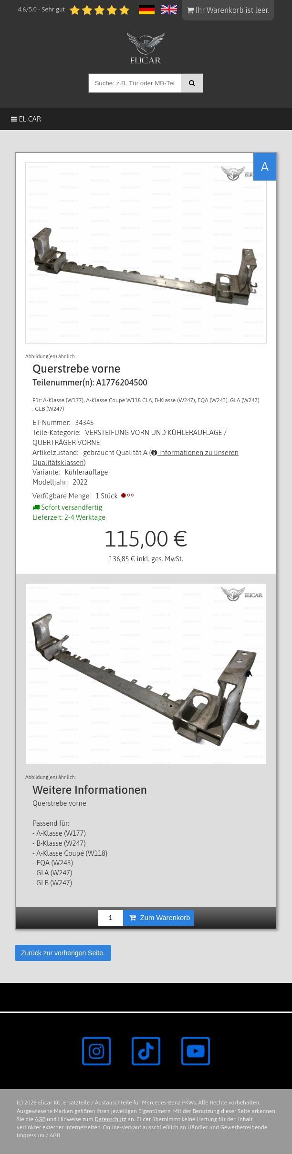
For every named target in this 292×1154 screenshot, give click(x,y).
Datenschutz (110, 1119)
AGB (40, 1119)
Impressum (30, 1135)
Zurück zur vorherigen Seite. (63, 953)
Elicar (26, 119)
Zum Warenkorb (159, 917)
